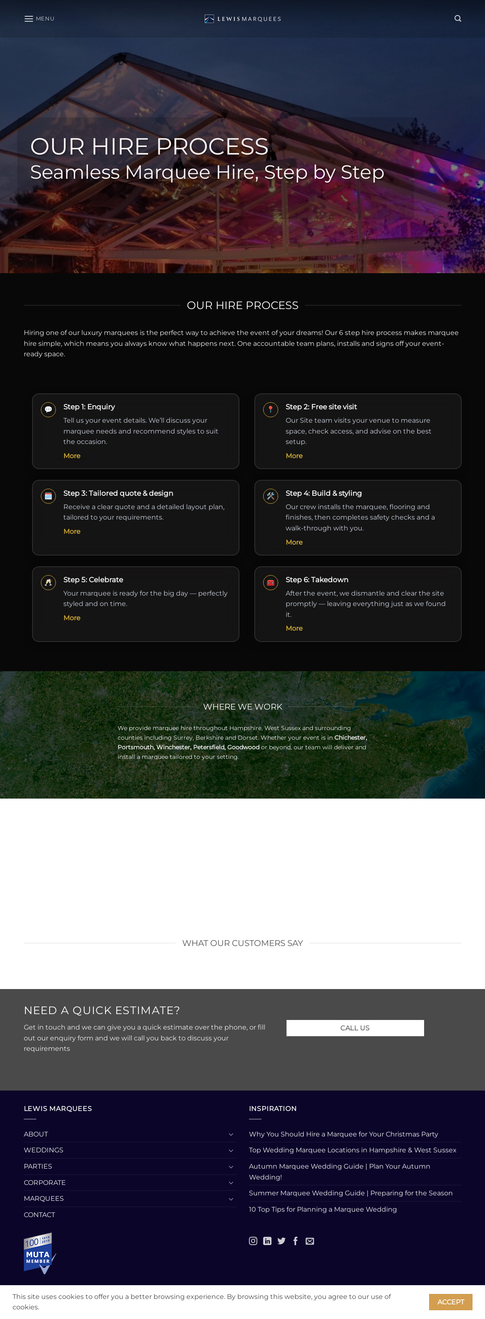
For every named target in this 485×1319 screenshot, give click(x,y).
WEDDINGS (43, 1150)
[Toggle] (231, 1134)
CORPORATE (45, 1183)
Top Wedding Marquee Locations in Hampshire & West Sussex (353, 1150)
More (71, 456)
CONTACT (39, 1215)
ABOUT (36, 1134)
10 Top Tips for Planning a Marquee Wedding (324, 1209)
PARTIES (38, 1166)
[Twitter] (281, 1241)
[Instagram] (253, 1241)
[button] (39, 18)
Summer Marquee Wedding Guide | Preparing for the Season (351, 1193)
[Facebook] (296, 1241)
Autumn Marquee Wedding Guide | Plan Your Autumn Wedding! (339, 1171)
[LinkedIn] (267, 1241)
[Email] (310, 1241)
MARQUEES (44, 1198)
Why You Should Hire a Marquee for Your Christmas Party (343, 1134)
